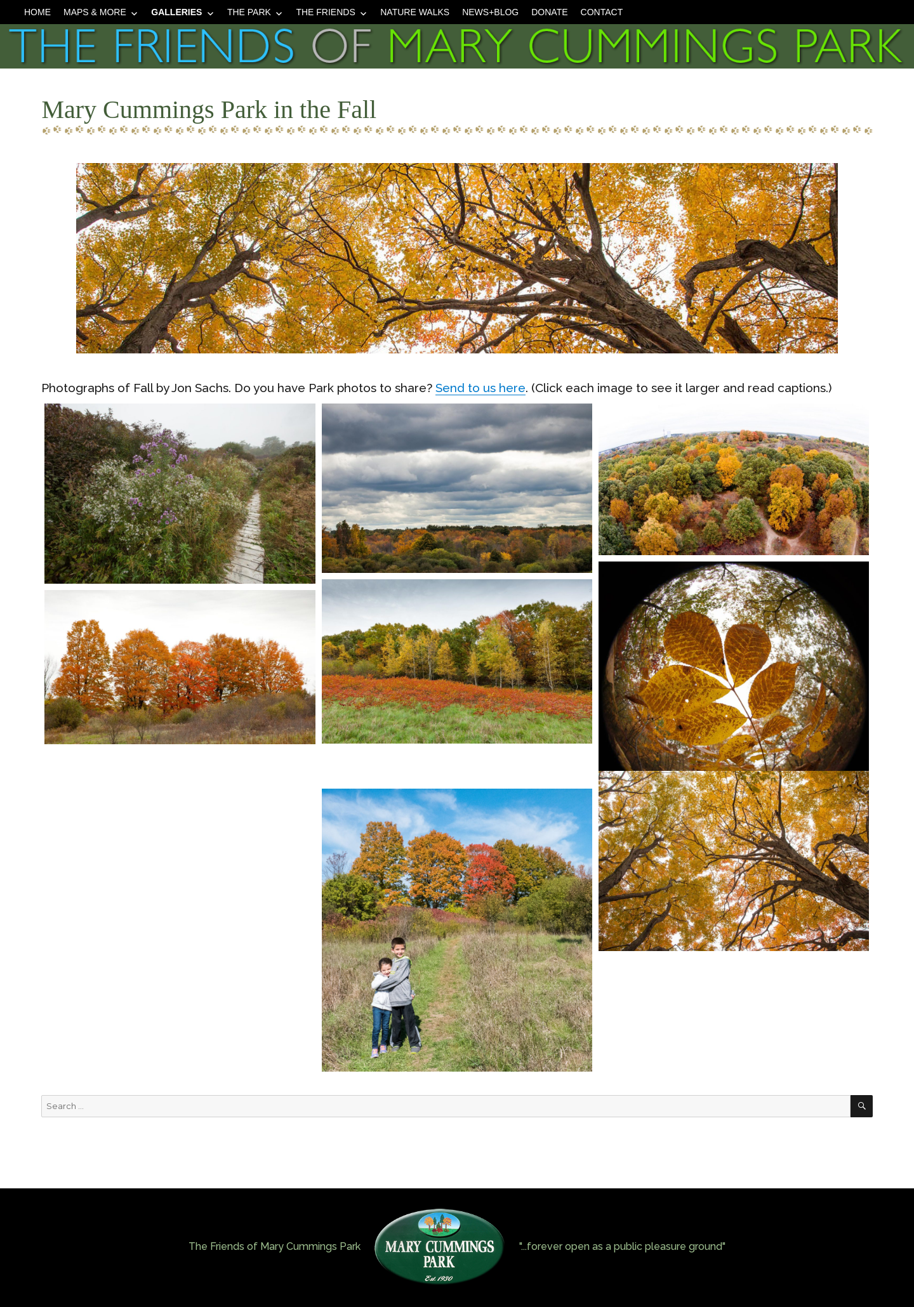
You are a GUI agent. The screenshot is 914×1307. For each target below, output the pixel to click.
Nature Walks (414, 12)
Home (37, 12)
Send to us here (480, 388)
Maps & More (94, 12)
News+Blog (490, 12)
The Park (249, 12)
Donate (549, 12)
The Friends (325, 12)
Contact (602, 12)
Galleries (176, 12)
